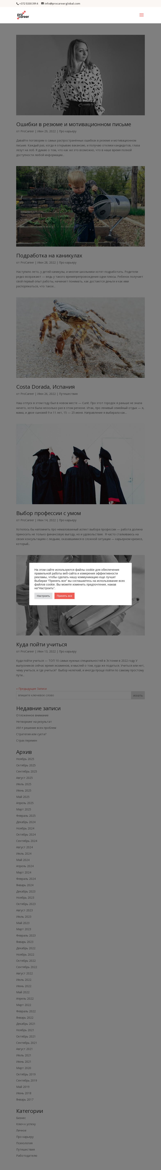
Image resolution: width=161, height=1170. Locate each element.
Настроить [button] (43, 595)
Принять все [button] (64, 595)
